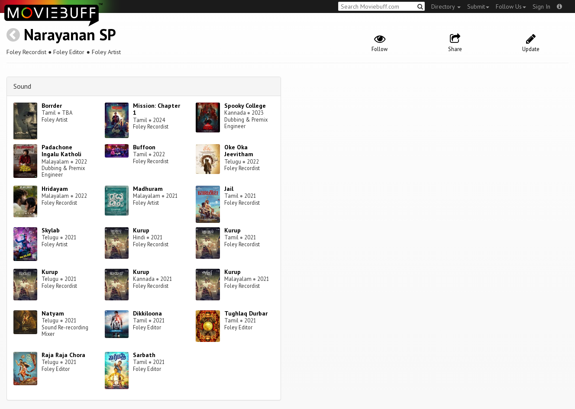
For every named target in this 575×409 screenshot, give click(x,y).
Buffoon (144, 147)
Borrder (52, 105)
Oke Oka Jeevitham (238, 150)
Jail (228, 189)
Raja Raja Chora (63, 355)
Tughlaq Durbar (246, 313)
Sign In (541, 6)
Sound (22, 86)
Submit (478, 6)
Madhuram (148, 189)
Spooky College (245, 105)
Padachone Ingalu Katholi (61, 150)
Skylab (51, 230)
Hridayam (55, 189)
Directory (446, 6)
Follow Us (511, 6)
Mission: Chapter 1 (156, 109)
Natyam (53, 313)
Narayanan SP (70, 34)
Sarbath (144, 355)
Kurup (141, 230)
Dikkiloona (147, 313)
